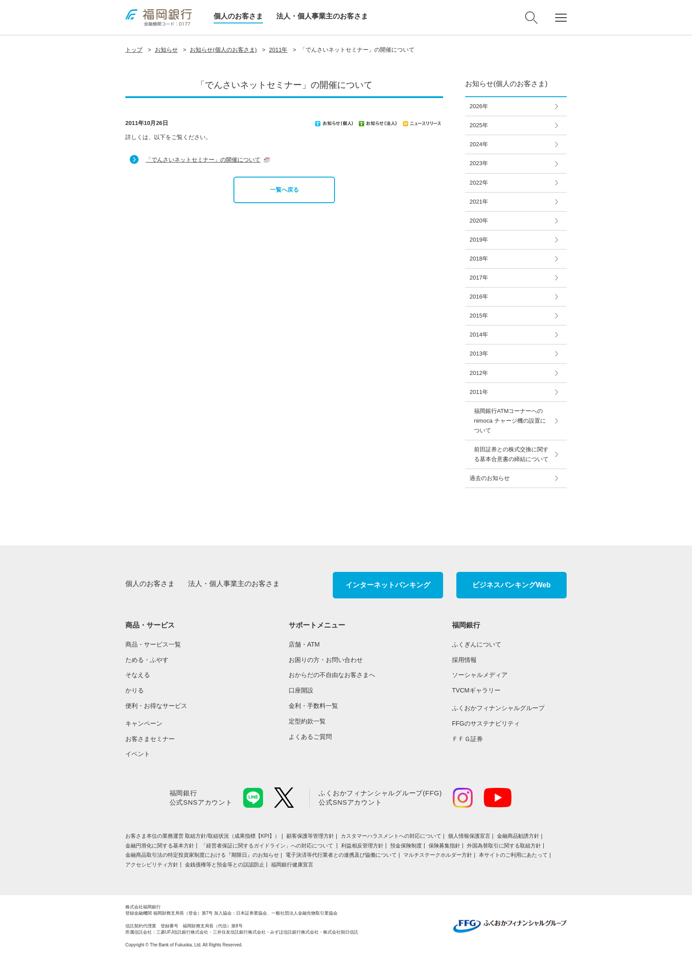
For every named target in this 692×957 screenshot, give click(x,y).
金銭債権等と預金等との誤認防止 (224, 865)
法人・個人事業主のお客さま (322, 16)
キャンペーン (143, 723)
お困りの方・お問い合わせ (326, 659)
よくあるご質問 (310, 736)
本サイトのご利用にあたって (513, 855)
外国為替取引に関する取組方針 (504, 846)
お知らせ (166, 49)
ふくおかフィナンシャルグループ (498, 707)
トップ (134, 49)
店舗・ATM (304, 644)
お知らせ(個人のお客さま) (223, 49)
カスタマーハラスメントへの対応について (391, 836)
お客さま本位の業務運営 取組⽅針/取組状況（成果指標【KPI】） (202, 836)
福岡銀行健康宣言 (292, 865)
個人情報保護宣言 (469, 836)
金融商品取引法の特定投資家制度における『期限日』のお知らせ (202, 855)
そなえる (137, 674)
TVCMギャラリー (476, 690)
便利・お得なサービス (156, 705)
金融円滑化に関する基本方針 (159, 846)
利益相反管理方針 (362, 846)
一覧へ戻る (284, 189)
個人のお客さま (238, 16)
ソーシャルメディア (480, 674)
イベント (137, 753)
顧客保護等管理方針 (310, 836)
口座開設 (301, 690)
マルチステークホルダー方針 (437, 855)
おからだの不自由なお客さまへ (332, 674)
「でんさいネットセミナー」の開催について (203, 159)
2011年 (278, 49)
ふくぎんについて (476, 644)
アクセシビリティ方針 (151, 865)
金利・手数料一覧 (313, 705)
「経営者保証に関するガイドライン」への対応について (268, 846)
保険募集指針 (444, 846)
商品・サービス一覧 (153, 644)
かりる (134, 690)
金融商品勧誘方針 (518, 836)
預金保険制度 (406, 846)
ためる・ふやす (147, 659)
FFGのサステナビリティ (486, 723)
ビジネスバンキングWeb (511, 585)
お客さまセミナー (150, 738)
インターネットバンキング (388, 585)
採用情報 (464, 659)
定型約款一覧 (307, 721)
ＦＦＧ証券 (467, 738)
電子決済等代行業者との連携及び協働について (341, 855)
